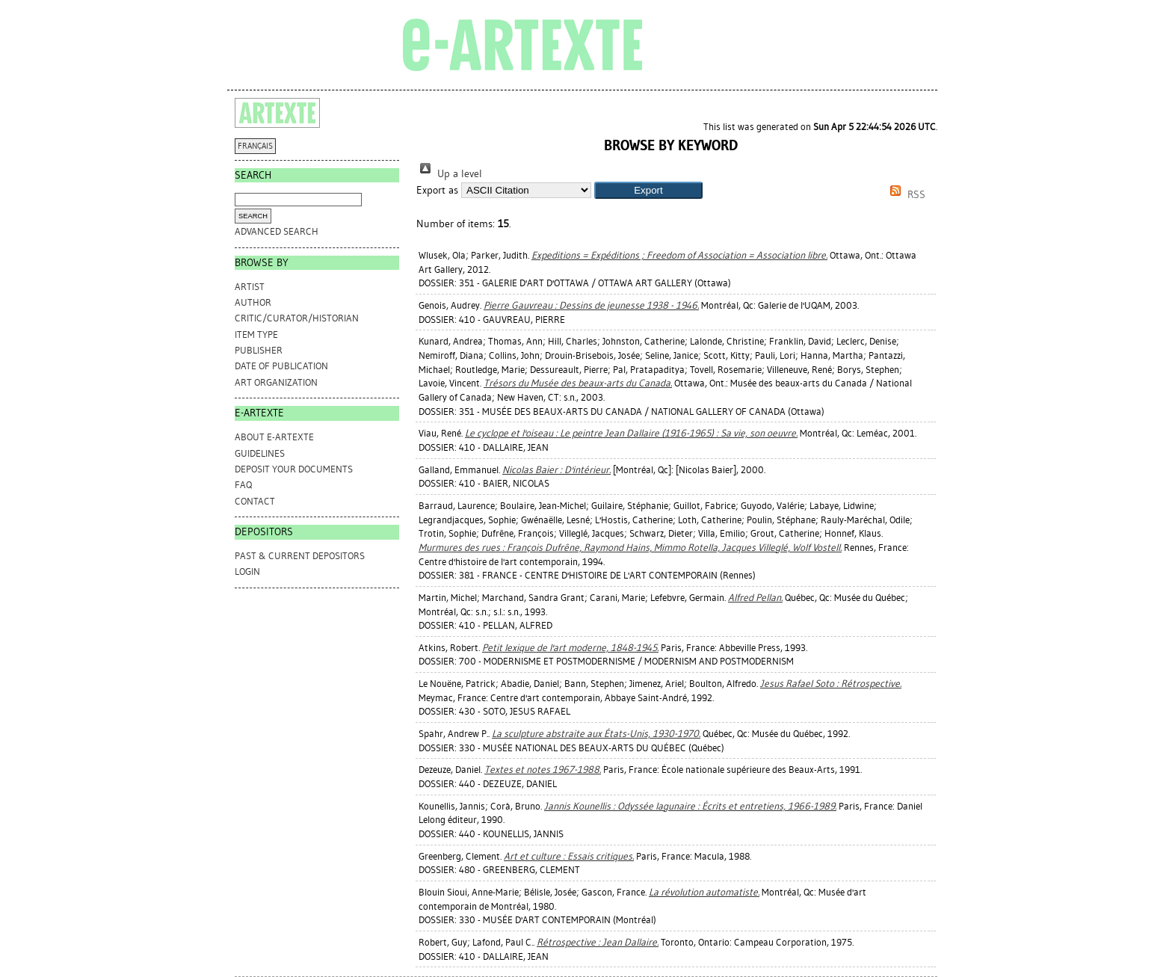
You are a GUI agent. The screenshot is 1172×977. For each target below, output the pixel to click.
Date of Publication (281, 366)
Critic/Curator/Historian (297, 318)
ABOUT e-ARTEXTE (274, 437)
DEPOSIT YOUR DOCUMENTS (294, 469)
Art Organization (276, 382)
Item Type (256, 334)
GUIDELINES (260, 453)
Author (253, 302)
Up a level (449, 173)
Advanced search (276, 231)
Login (247, 571)
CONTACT (255, 501)
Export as (437, 190)
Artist (250, 286)
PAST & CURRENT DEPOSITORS (300, 555)
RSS (905, 194)
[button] (648, 190)
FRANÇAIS (255, 146)
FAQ (243, 484)
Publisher (259, 350)
